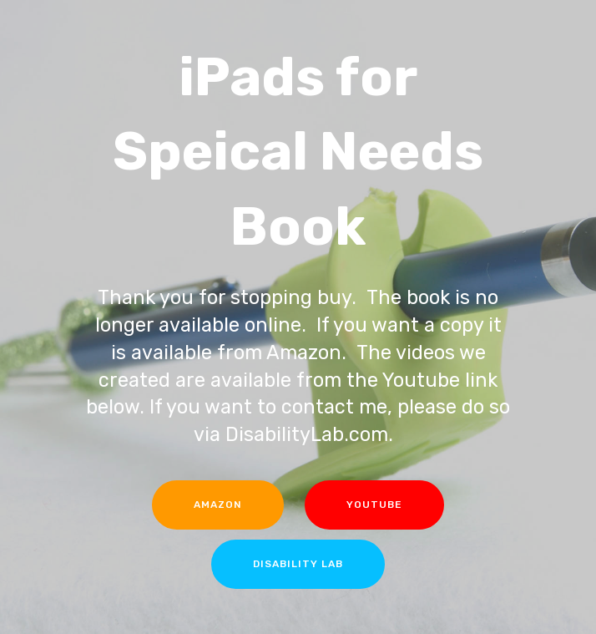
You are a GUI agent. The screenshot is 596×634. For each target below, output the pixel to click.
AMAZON (218, 504)
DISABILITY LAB (298, 564)
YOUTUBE (374, 504)
